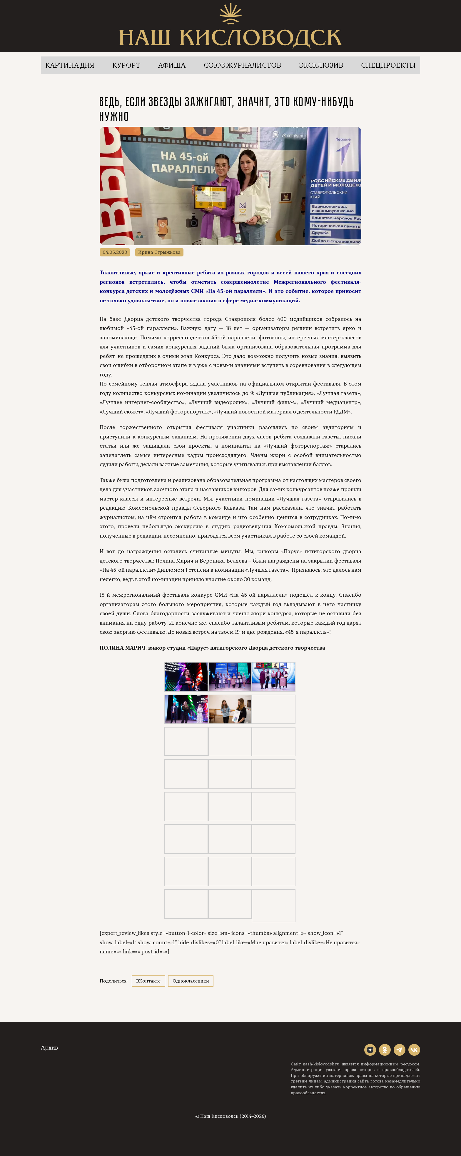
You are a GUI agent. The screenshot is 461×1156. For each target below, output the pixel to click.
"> (370, 1050)
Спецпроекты (388, 65)
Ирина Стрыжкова (159, 252)
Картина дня (69, 65)
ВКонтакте (148, 981)
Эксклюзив (321, 65)
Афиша (172, 65)
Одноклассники (191, 981)
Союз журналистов (242, 65)
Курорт (126, 65)
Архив (49, 1047)
